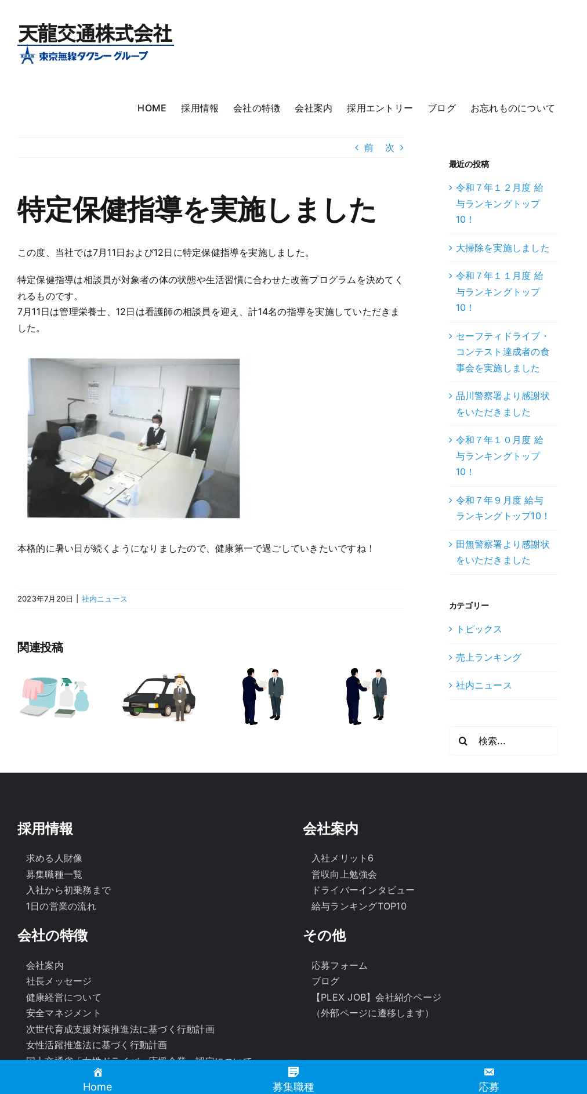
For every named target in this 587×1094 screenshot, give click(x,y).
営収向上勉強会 (344, 874)
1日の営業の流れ (61, 906)
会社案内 (45, 965)
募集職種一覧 (54, 874)
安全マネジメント (64, 1013)
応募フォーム (339, 965)
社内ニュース (105, 598)
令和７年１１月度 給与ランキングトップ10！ (499, 291)
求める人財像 (54, 858)
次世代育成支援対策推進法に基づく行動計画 (120, 1029)
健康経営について (64, 997)
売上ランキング (489, 657)
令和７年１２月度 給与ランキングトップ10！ (499, 203)
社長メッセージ (59, 981)
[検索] (463, 740)
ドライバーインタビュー (363, 890)
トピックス (479, 629)
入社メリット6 (342, 858)
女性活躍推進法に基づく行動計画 (97, 1044)
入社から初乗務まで (68, 890)
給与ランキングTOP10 (359, 906)
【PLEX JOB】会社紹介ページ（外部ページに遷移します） (376, 1005)
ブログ (325, 981)
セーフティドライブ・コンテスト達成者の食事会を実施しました (503, 352)
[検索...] (503, 740)
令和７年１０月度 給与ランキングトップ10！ (499, 455)
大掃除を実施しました (503, 247)
